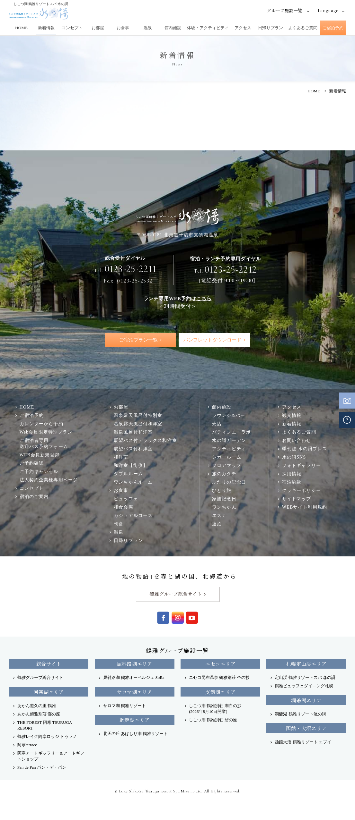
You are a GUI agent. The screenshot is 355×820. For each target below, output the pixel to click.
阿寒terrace (27, 745)
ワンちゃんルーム (133, 482)
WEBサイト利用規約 (304, 507)
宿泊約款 (292, 482)
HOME (21, 27)
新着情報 (46, 27)
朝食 (118, 524)
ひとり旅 (222, 490)
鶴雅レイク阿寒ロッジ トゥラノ (47, 736)
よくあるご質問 (302, 27)
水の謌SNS (294, 457)
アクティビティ (229, 449)
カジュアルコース (133, 515)
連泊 (217, 524)
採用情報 (292, 474)
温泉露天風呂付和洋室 (138, 424)
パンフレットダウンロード (212, 340)
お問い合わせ (296, 440)
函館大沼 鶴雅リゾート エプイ (303, 742)
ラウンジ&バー (228, 415)
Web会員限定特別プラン (46, 432)
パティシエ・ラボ (231, 432)
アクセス (243, 27)
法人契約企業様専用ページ (49, 480)
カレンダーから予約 (41, 424)
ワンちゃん (224, 507)
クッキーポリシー (301, 490)
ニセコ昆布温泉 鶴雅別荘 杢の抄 (219, 677)
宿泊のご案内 (34, 496)
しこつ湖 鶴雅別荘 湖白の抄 (215, 709)
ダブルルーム (128, 474)
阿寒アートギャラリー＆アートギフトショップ (50, 756)
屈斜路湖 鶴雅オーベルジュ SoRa (133, 677)
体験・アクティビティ (208, 27)
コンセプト (72, 27)
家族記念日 (224, 499)
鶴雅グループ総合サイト (175, 594)
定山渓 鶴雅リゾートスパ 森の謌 (305, 677)
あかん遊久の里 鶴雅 (36, 706)
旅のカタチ (224, 474)
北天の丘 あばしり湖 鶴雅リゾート (135, 733)
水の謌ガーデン (229, 440)
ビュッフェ (126, 499)
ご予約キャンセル (39, 471)
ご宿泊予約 (333, 27)
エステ (219, 515)
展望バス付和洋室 (133, 449)
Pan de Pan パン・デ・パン (41, 767)
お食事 (123, 27)
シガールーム (226, 457)
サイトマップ (296, 499)
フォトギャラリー (301, 465)
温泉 (148, 27)
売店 (217, 424)
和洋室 (121, 457)
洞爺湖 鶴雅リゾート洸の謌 (300, 714)
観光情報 (292, 415)
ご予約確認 (32, 463)
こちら (203, 298)
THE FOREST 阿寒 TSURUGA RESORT (44, 725)
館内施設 (172, 27)
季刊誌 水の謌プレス (304, 449)
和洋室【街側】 (131, 465)
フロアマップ (226, 465)
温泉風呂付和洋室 (133, 432)
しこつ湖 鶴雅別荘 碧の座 (213, 720)
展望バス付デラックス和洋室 (145, 440)
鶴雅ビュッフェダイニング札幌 (304, 686)
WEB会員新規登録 (40, 455)
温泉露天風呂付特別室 (138, 415)
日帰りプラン (270, 27)
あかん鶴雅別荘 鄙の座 (38, 714)
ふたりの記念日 (229, 482)
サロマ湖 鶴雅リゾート (124, 706)
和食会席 (123, 507)
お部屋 (98, 27)
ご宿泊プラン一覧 (138, 340)
